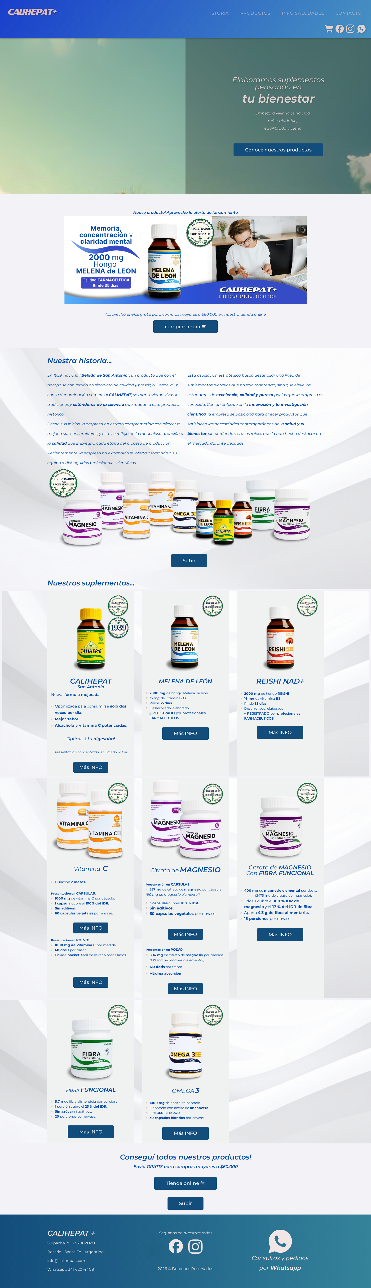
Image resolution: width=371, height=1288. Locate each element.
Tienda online (185, 1183)
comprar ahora (185, 326)
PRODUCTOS (255, 13)
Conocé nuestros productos (278, 150)
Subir (189, 560)
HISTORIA (217, 13)
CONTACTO (349, 13)
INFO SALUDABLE (303, 13)
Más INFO (90, 767)
